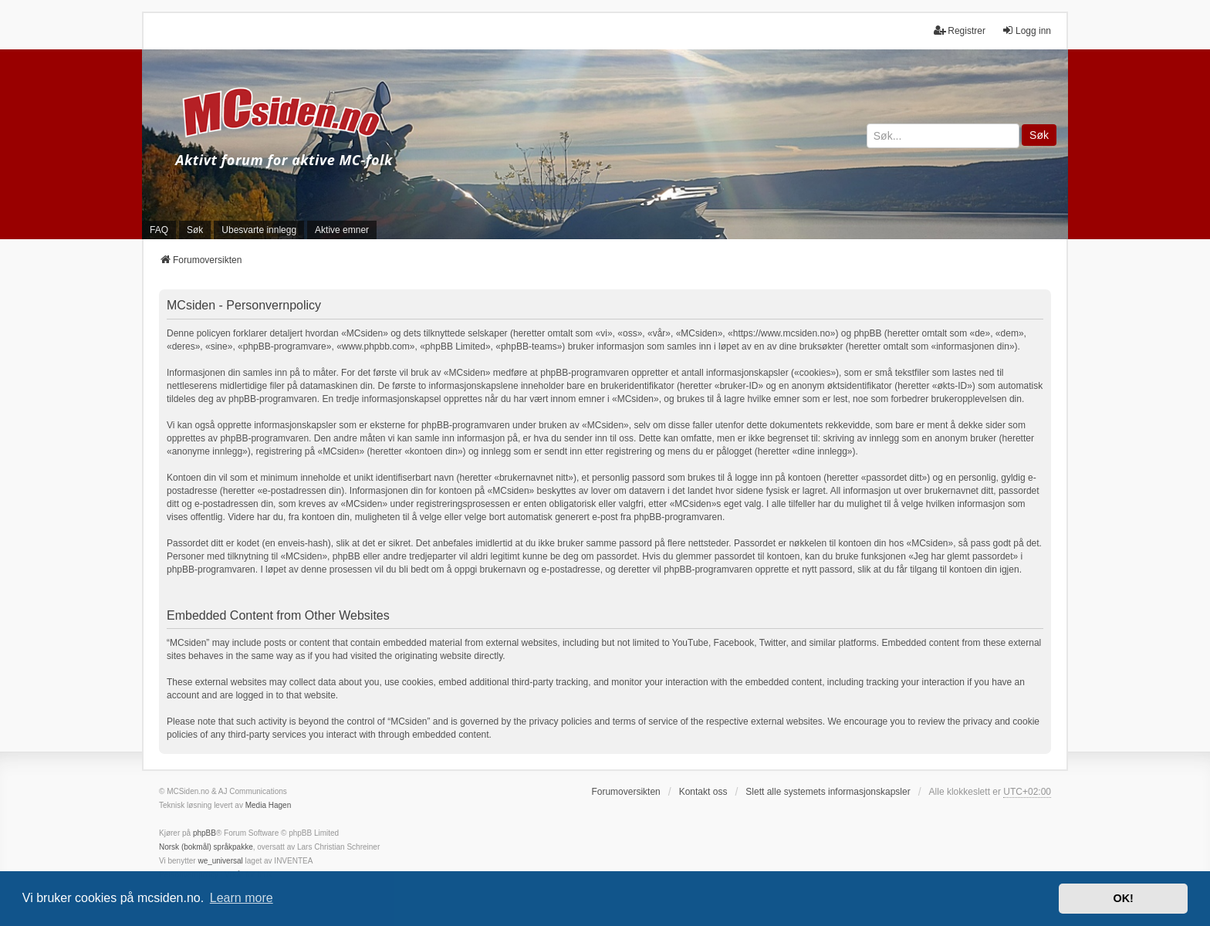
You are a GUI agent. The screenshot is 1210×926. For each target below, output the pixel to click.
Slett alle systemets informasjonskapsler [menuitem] (827, 791)
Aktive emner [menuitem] (342, 230)
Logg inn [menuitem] (1026, 30)
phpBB (204, 833)
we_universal (220, 861)
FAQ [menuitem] (159, 230)
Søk (1039, 135)
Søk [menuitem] (195, 230)
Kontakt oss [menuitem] (703, 791)
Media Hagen (268, 805)
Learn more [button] (241, 897)
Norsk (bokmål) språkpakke (206, 847)
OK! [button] (1123, 898)
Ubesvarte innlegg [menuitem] (258, 230)
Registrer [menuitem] (959, 30)
